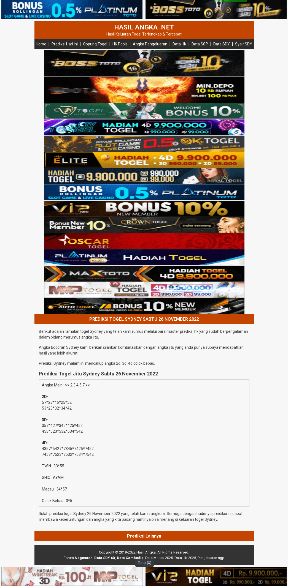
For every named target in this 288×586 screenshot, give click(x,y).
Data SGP (200, 44)
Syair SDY (243, 44)
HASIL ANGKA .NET (144, 27)
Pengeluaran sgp (211, 558)
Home (41, 44)
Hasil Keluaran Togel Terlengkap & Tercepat (144, 34)
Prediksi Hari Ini (65, 44)
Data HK (179, 44)
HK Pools (120, 44)
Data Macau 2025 (159, 558)
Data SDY (221, 44)
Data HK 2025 (185, 558)
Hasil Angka (146, 552)
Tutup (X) (144, 563)
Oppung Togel (95, 44)
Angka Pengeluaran (150, 44)
